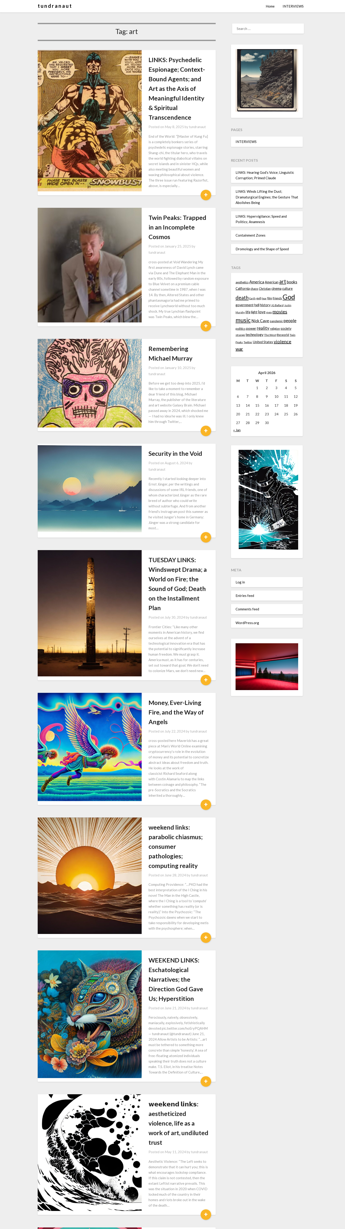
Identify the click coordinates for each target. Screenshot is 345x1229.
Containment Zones (250, 235)
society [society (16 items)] (286, 328)
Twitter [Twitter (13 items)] (248, 342)
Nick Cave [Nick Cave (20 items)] (260, 320)
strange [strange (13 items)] (240, 335)
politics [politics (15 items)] (240, 328)
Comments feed (247, 609)
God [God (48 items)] (289, 297)
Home (270, 6)
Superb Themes (199, 1222)
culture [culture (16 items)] (287, 288)
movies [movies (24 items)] (280, 311)
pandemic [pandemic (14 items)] (276, 321)
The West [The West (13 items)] (270, 335)
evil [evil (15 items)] (258, 298)
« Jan (237, 430)
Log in (240, 582)
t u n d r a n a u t (55, 6)
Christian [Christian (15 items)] (265, 288)
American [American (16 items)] (272, 282)
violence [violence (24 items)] (282, 341)
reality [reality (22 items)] (263, 328)
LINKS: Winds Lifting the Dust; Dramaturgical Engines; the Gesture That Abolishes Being (267, 197)
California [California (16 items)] (243, 288)
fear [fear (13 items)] (264, 298)
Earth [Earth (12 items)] (252, 298)
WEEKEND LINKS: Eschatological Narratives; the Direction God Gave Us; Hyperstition (162, 733)
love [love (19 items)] (261, 311)
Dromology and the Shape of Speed (262, 249)
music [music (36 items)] (243, 319)
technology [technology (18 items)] (254, 334)
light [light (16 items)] (254, 312)
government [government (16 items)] (245, 305)
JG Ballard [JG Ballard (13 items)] (277, 305)
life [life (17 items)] (247, 312)
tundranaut (164, 107)
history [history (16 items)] (265, 305)
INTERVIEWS (293, 6)
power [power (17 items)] (251, 328)
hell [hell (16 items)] (256, 305)
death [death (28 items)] (242, 297)
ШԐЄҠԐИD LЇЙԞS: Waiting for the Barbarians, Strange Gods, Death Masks (159, 1119)
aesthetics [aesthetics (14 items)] (242, 282)
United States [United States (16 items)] (263, 342)
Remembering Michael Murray (158, 275)
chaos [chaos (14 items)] (254, 288)
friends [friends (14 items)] (277, 298)
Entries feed (245, 595)
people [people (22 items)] (290, 320)
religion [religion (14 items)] (275, 328)
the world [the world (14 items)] (283, 335)
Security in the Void (143, 347)
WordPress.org (247, 623)
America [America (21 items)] (256, 281)
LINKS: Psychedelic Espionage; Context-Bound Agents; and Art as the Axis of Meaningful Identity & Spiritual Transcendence (160, 79)
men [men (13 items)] (269, 312)
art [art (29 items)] (282, 281)
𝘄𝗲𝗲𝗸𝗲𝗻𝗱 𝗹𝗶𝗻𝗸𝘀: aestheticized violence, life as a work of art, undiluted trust (160, 841)
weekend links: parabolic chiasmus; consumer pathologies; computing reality (161, 635)
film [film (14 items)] (269, 298)
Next (145, 1204)
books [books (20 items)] (292, 282)
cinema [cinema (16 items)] (276, 288)
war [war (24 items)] (239, 348)
